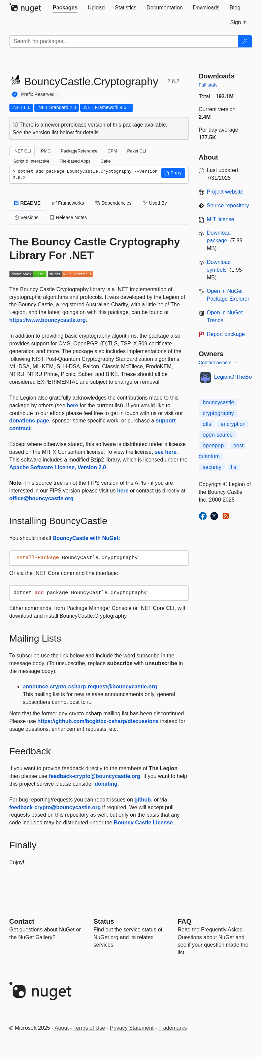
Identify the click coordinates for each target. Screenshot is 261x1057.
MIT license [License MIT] (220, 219)
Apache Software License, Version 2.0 (57, 467)
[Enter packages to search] (123, 41)
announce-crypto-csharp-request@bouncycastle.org (90, 686)
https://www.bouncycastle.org (47, 320)
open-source (218, 435)
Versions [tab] (26, 217)
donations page (29, 420)
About (62, 1028)
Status (104, 921)
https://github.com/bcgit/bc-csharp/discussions (98, 721)
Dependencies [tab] (113, 203)
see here (165, 452)
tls (233, 467)
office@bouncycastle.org (41, 498)
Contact (21, 921)
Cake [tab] (106, 161)
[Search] (245, 41)
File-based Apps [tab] (75, 161)
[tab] (65, 7)
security (212, 467)
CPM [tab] (112, 151)
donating (106, 784)
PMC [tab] (46, 151)
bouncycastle (218, 402)
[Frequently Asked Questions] (185, 921)
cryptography (218, 413)
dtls (207, 424)
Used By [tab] (155, 203)
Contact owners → (218, 362)
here (72, 405)
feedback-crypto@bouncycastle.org (94, 776)
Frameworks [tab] (68, 203)
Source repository (228, 205)
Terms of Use (89, 1028)
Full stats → (211, 85)
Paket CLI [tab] (136, 151)
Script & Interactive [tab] (31, 161)
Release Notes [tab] (68, 217)
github (142, 800)
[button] (173, 173)
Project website (225, 192)
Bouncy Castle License (143, 822)
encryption (233, 424)
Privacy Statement (132, 1028)
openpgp (213, 445)
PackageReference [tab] (79, 151)
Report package (226, 334)
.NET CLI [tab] (22, 151)
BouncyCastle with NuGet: (86, 538)
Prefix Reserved (38, 94)
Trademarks (172, 1028)
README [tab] (27, 203)
